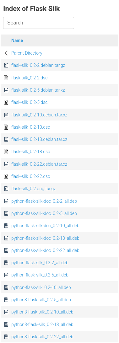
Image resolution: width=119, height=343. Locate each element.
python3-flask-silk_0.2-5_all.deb (41, 299)
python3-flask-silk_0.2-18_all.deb (42, 324)
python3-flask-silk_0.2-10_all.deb (42, 311)
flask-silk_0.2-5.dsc (29, 102)
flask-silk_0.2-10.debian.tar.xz (39, 114)
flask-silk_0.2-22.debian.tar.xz (39, 164)
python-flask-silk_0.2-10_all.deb (41, 287)
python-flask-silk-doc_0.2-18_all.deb (45, 238)
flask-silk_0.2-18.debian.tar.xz (39, 139)
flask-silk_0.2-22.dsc (30, 176)
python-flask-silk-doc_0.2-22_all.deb (45, 250)
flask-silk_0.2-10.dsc (30, 127)
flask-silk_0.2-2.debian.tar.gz (38, 65)
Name (17, 40)
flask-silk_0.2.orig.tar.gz (33, 188)
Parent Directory (26, 53)
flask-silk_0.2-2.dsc (29, 77)
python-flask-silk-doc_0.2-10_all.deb (45, 225)
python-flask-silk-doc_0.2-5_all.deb (44, 213)
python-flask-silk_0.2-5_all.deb (39, 274)
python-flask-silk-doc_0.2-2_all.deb (44, 201)
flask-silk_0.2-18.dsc (30, 151)
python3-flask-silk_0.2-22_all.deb (42, 336)
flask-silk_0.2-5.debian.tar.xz (38, 90)
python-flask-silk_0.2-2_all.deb (39, 262)
